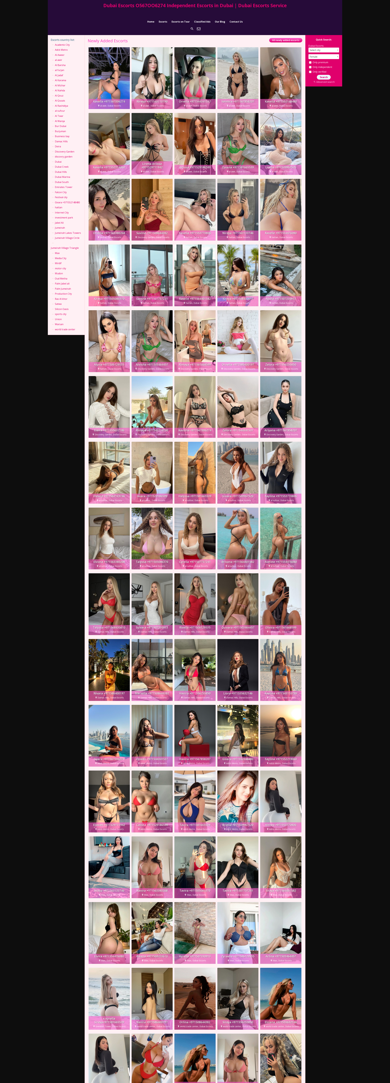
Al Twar (59, 108)
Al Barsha (60, 57)
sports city (60, 306)
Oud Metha (61, 270)
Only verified (317, 64)
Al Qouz (59, 87)
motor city (60, 260)
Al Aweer (59, 47)
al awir (58, 52)
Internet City (62, 204)
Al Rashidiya (61, 98)
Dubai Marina (62, 169)
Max (57, 245)
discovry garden (63, 148)
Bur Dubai (60, 118)
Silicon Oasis (62, 301)
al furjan (59, 62)
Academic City (62, 37)
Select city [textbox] (315, 42)
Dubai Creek (62, 159)
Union (58, 311)
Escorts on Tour (181, 12)
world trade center (65, 321)
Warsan (59, 316)
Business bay (62, 128)
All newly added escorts (285, 32)
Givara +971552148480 (67, 194)
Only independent (320, 59)
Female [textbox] (313, 49)
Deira (58, 138)
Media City (60, 250)
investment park (64, 209)
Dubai (58, 154)
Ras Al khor (61, 291)
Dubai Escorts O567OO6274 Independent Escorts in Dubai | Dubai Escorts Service (195, 5)
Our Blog (220, 12)
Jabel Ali (59, 215)
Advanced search (324, 74)
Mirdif (58, 255)
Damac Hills (61, 133)
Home (150, 12)
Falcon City (61, 184)
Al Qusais (60, 93)
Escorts (163, 12)
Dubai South (62, 174)
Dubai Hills (61, 164)
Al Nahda (60, 82)
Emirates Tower (63, 179)
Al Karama (60, 72)
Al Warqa (60, 113)
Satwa (58, 296)
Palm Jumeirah (63, 281)
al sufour (60, 103)
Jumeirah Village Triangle (65, 240)
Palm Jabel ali (62, 275)
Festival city (61, 189)
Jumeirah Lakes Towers (68, 225)
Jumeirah (60, 220)
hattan (58, 199)
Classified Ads (202, 12)
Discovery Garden (64, 143)
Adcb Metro (61, 42)
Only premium (318, 54)
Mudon (59, 265)
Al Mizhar (60, 77)
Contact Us (236, 12)
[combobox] (323, 42)
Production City (63, 286)
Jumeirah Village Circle (67, 230)
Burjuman (60, 123)
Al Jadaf (59, 67)
